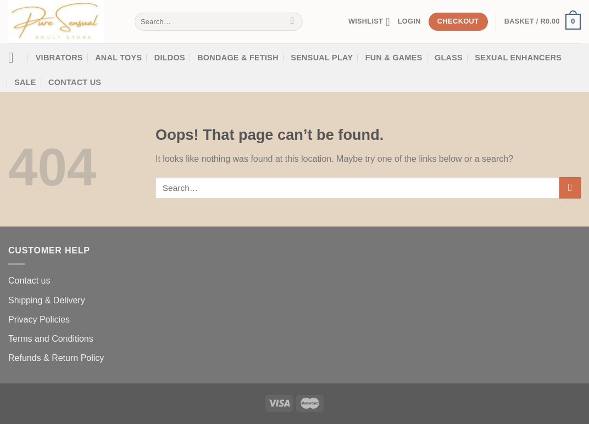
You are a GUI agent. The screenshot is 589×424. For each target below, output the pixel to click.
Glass (449, 57)
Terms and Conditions (50, 338)
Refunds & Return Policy (56, 358)
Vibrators (59, 57)
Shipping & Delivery (46, 300)
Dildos (169, 57)
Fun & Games (394, 57)
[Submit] (292, 22)
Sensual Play (322, 57)
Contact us (29, 280)
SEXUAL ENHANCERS (518, 57)
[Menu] (15, 57)
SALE (25, 82)
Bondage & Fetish (238, 57)
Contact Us (74, 82)
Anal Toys (118, 57)
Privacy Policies (39, 319)
